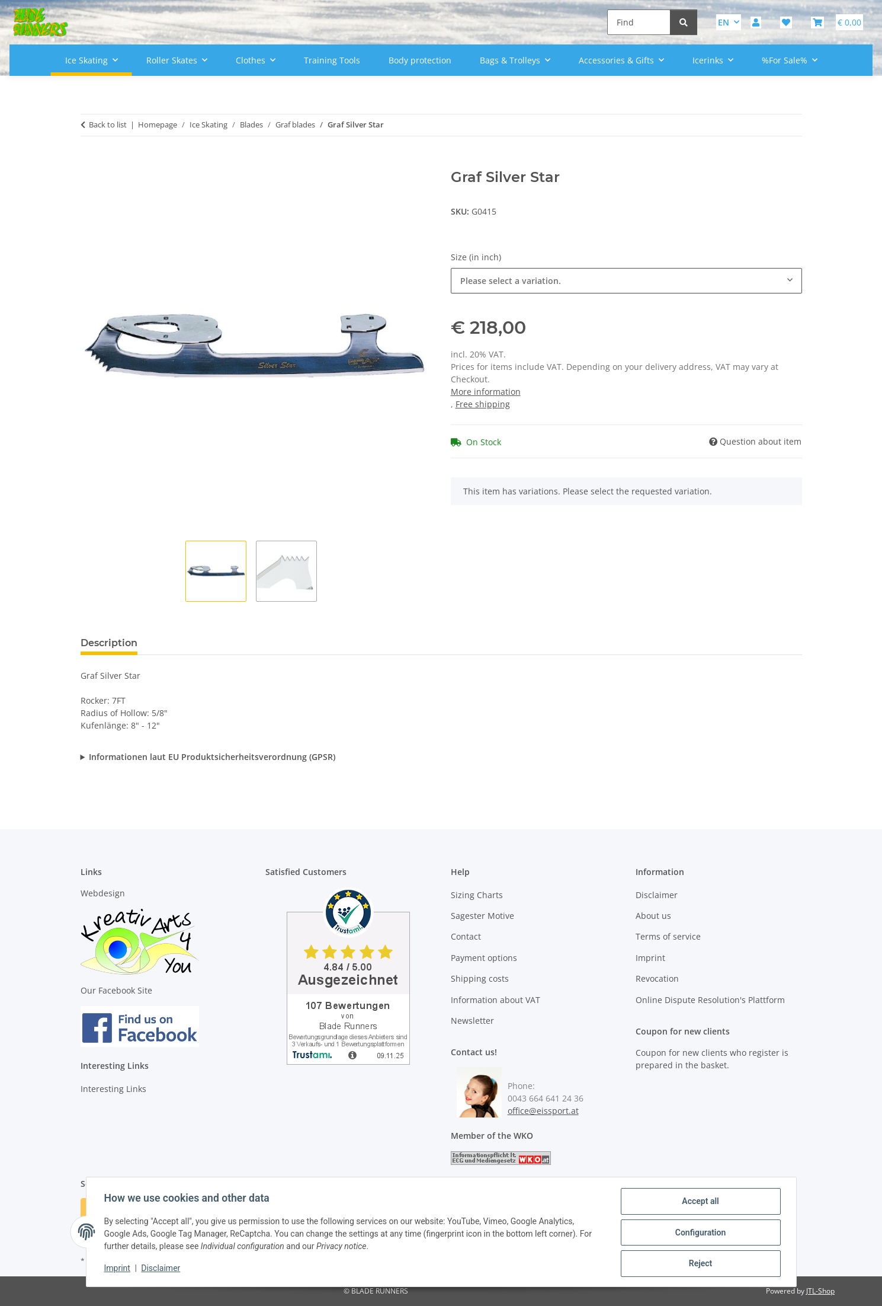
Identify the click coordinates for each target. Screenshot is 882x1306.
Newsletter (472, 1020)
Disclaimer (161, 1269)
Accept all (699, 1202)
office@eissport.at (543, 1110)
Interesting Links (113, 1088)
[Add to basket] (90, 162)
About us (653, 915)
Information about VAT (495, 999)
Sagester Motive (482, 915)
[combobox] (626, 280)
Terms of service (668, 936)
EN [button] (723, 22)
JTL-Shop (820, 1291)
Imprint (118, 1269)
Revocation (657, 978)
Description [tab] (109, 643)
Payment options (484, 957)
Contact (466, 936)
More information (486, 391)
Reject (699, 1264)
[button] (756, 22)
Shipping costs (480, 978)
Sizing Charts (477, 895)
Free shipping (483, 404)
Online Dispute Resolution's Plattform (710, 999)
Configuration (699, 1233)
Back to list (108, 124)
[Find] (639, 22)
